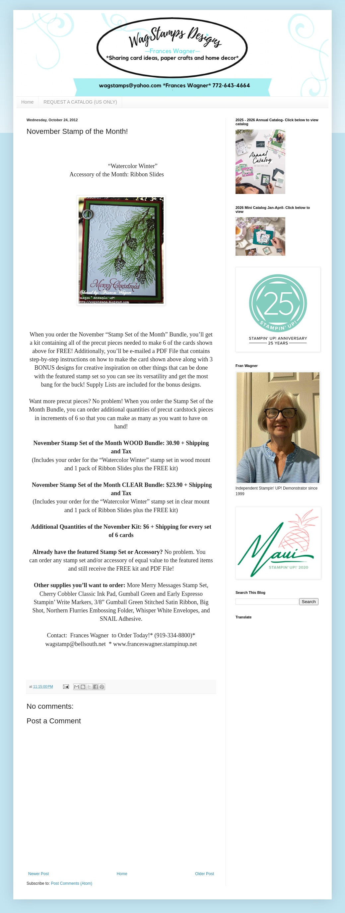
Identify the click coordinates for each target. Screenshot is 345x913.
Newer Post (38, 873)
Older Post (204, 873)
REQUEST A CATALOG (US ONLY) (80, 102)
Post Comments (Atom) (71, 883)
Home (27, 102)
